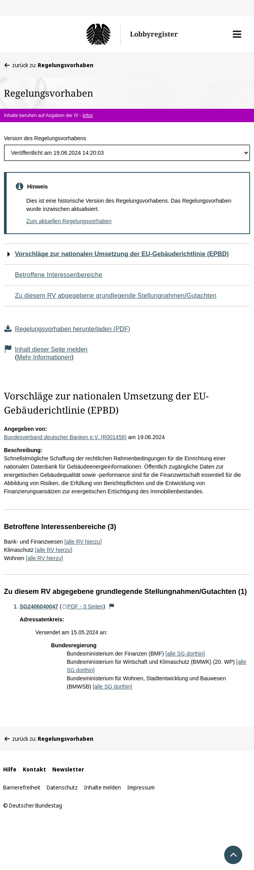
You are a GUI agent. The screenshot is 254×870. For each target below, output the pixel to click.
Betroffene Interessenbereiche (58, 274)
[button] (237, 34)
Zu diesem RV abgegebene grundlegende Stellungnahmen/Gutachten (115, 295)
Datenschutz (62, 787)
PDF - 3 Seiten (83, 606)
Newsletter (68, 769)
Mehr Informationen (44, 357)
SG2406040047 (39, 606)
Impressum (141, 787)
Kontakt (34, 769)
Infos (87, 115)
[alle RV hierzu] (83, 541)
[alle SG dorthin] (185, 653)
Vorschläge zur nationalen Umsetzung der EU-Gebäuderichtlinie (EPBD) (122, 254)
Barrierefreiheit (21, 787)
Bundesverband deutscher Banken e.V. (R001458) (65, 437)
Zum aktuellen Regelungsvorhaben (68, 221)
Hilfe (9, 769)
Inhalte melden (102, 787)
